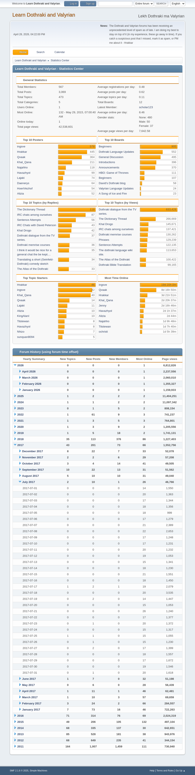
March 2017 (30, 697)
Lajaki (21, 177)
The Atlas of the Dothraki (32, 268)
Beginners (105, 146)
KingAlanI (23, 316)
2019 (20, 433)
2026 (20, 365)
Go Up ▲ (180, 770)
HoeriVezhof (25, 188)
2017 (20, 445)
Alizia (20, 193)
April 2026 (29, 371)
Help (152, 770)
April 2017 (29, 691)
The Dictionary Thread (31, 209)
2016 (20, 715)
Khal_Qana (24, 162)
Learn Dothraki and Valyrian (43, 15)
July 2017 (28, 482)
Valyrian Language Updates (116, 188)
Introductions (107, 162)
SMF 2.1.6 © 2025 (19, 770)
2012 (20, 740)
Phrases (104, 239)
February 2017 (31, 703)
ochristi (103, 331)
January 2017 (31, 709)
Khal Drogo (24, 230)
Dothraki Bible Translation (115, 264)
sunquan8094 (25, 337)
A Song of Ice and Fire (113, 193)
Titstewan (23, 321)
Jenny (102, 305)
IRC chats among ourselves (34, 214)
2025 (20, 396)
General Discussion (111, 157)
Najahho (22, 167)
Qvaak (21, 157)
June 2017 (29, 678)
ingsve (21, 146)
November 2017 (32, 457)
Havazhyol (23, 172)
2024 (20, 402)
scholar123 (146, 107)
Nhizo (20, 331)
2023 (20, 408)
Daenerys (23, 183)
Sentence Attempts (29, 219)
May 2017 (28, 685)
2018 (20, 439)
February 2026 (31, 383)
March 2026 (30, 377)
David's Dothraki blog (112, 183)
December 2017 (32, 451)
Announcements (109, 167)
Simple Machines (38, 770)
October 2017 (31, 463)
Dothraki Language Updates (116, 151)
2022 (20, 414)
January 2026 (31, 390)
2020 (20, 426)
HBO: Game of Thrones (114, 172)
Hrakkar (22, 151)
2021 (20, 420)
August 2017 (30, 475)
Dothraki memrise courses (33, 244)
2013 (20, 734)
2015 (20, 721)
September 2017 (33, 469)
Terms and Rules (165, 770)
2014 (20, 728)
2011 (20, 746)
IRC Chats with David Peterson (36, 225)
